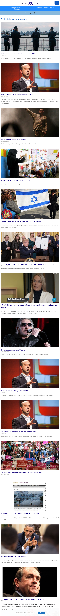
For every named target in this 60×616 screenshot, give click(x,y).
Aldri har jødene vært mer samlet (13, 556)
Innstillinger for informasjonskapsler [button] (24, 612)
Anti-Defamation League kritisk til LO (15, 391)
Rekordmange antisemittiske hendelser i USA (18, 54)
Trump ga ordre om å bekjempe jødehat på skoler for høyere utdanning (27, 264)
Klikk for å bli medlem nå (45, 8)
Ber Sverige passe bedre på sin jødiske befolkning (19, 432)
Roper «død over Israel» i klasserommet (15, 181)
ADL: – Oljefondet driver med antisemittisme (17, 95)
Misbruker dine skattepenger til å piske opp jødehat (20, 514)
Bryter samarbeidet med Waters (13, 350)
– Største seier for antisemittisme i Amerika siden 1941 (21, 473)
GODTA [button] (41, 612)
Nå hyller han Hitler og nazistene (13, 140)
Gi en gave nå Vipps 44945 (15, 9)
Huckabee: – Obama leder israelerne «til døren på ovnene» (22, 599)
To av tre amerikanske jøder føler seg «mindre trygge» (21, 221)
